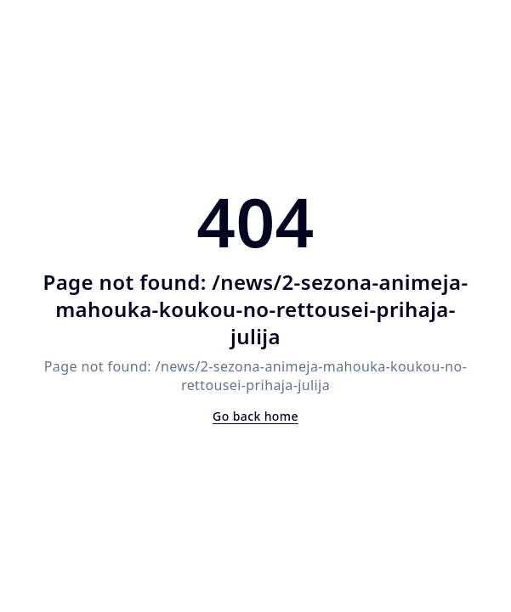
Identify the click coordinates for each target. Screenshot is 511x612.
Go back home (255, 416)
